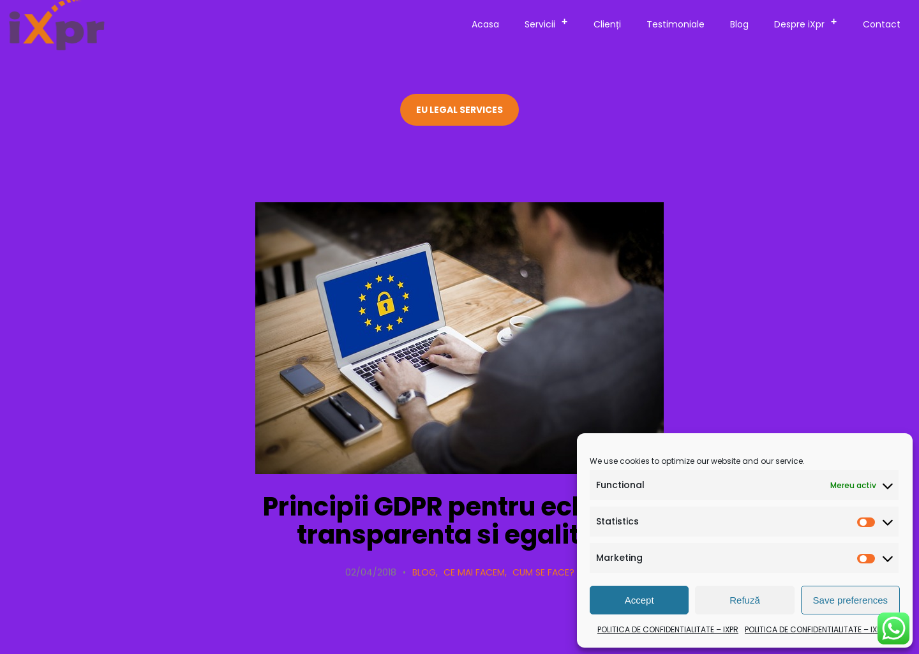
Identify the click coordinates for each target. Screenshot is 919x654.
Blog (739, 24)
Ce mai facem (474, 572)
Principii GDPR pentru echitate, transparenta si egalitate (460, 521)
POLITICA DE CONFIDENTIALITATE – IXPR (667, 629)
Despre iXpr (809, 22)
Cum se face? (543, 572)
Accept (639, 600)
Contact (881, 24)
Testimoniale (675, 24)
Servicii (550, 22)
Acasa (485, 24)
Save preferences (850, 600)
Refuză (744, 600)
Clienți (607, 24)
